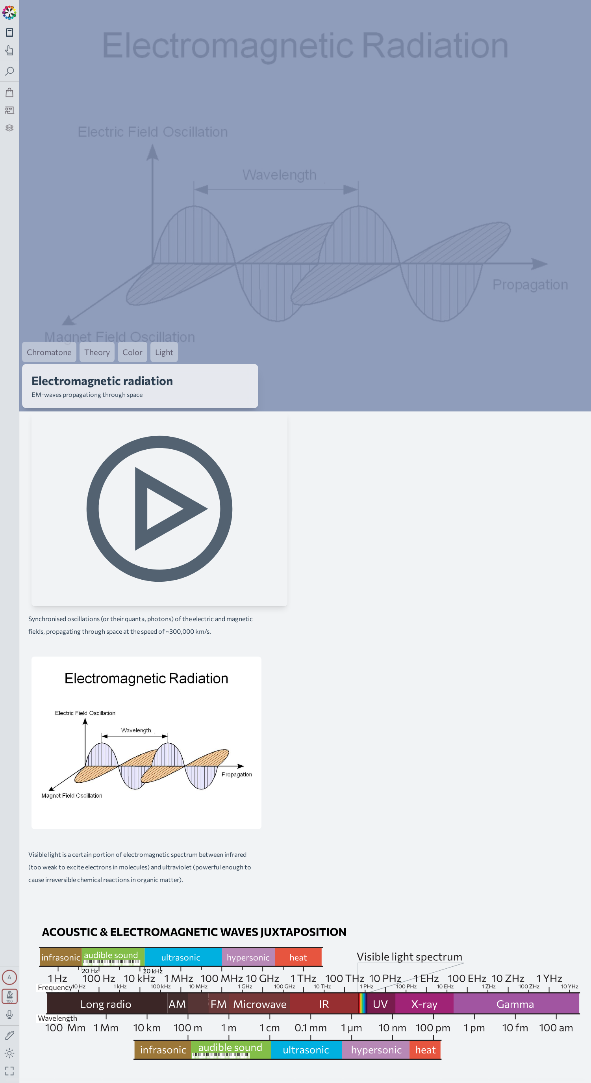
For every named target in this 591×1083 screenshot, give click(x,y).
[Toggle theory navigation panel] (10, 32)
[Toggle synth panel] (9, 977)
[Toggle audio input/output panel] (10, 1014)
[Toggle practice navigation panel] (10, 50)
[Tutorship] (10, 110)
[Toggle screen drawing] (10, 1036)
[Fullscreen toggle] (10, 1071)
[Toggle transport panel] (10, 996)
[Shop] (10, 92)
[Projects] (10, 128)
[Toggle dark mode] (10, 1053)
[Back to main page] (9, 12)
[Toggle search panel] (10, 71)
